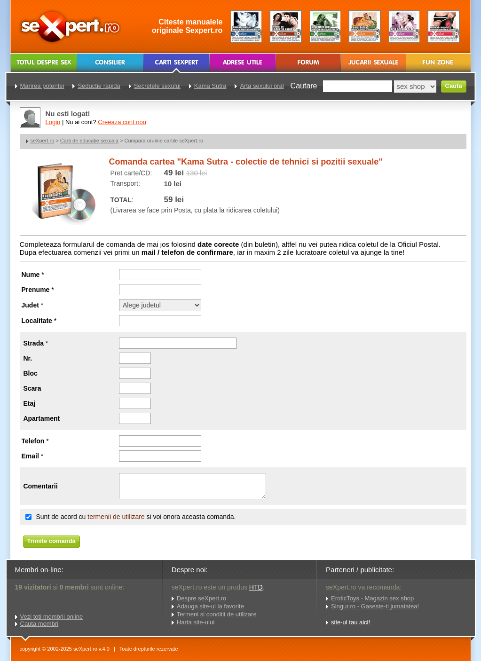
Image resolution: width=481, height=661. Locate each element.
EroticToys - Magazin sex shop (372, 598)
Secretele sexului (157, 85)
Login (53, 122)
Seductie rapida (99, 85)
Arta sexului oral (262, 85)
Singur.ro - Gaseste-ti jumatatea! (375, 606)
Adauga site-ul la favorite (210, 606)
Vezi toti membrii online (51, 616)
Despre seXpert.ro (202, 598)
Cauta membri (39, 623)
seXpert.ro (43, 140)
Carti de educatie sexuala (89, 140)
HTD (256, 587)
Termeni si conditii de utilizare (217, 614)
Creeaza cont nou (122, 122)
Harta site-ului (195, 622)
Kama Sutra (210, 85)
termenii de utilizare (115, 516)
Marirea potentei (42, 85)
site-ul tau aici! (350, 622)
